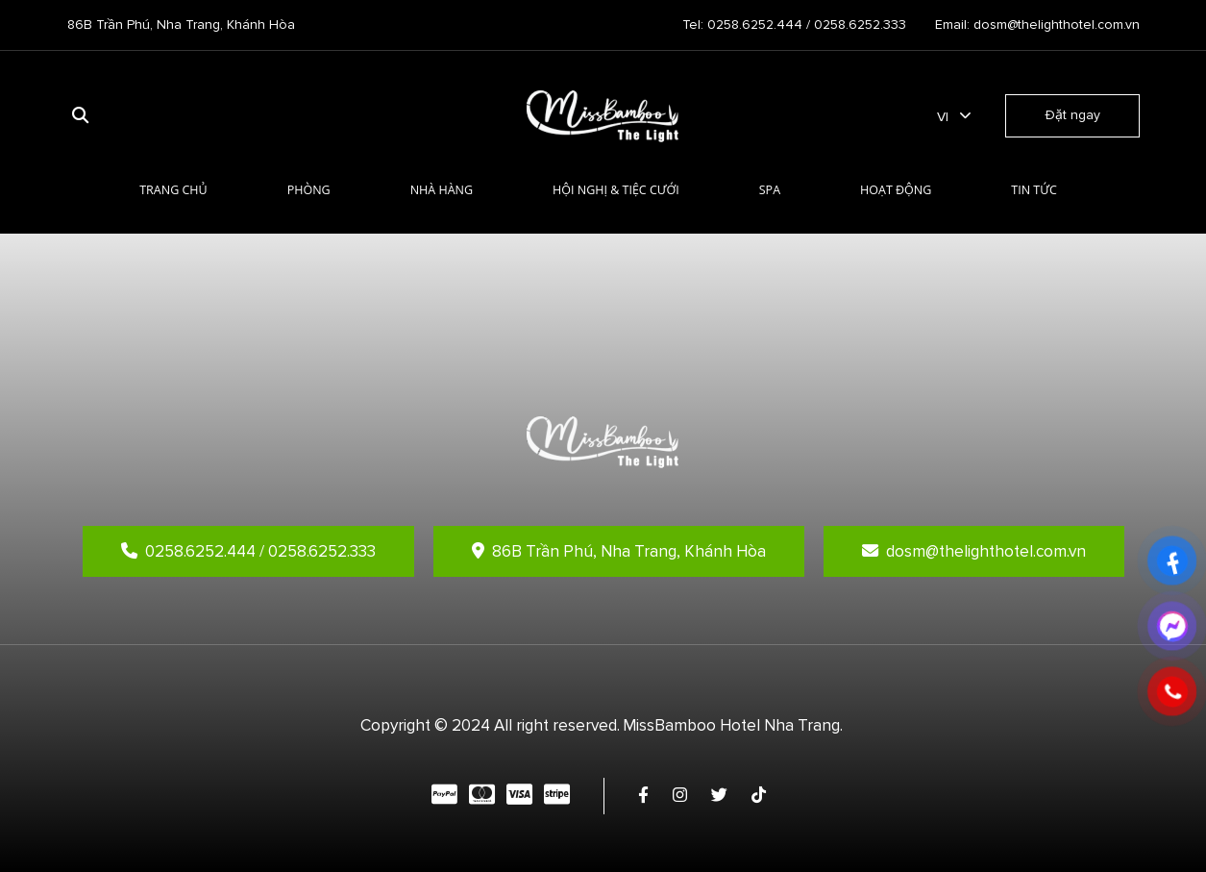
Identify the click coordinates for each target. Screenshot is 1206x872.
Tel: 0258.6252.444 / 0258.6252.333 (794, 24)
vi (942, 117)
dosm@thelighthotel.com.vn (974, 551)
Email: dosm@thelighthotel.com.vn (1037, 24)
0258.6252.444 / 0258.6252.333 (248, 551)
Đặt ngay (1072, 115)
